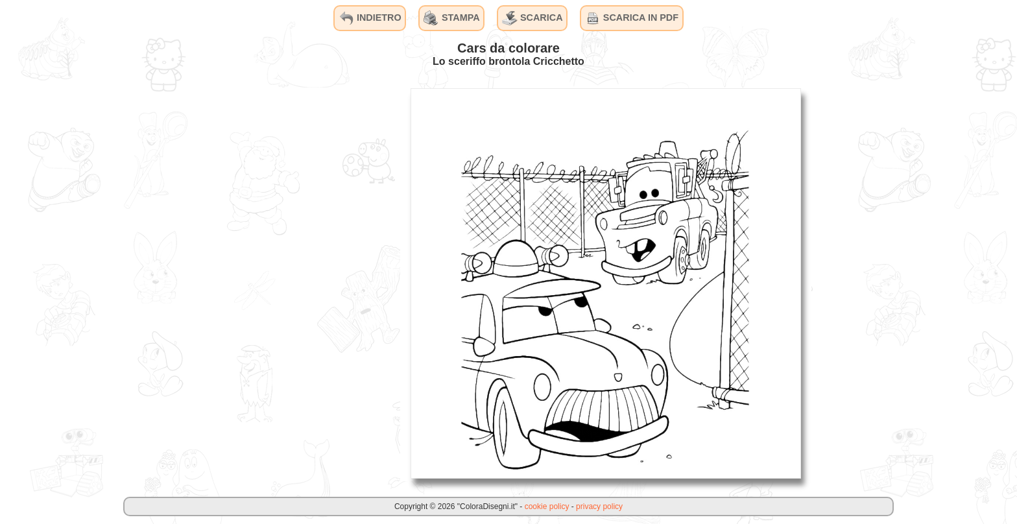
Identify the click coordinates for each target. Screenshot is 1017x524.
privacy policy (599, 506)
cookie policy (547, 506)
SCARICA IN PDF (631, 18)
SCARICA (532, 18)
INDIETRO (370, 18)
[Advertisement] (303, 282)
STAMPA (452, 18)
